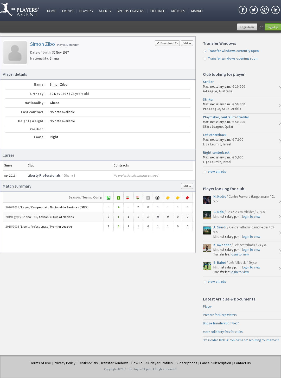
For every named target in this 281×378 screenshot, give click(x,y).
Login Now (247, 27)
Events (67, 11)
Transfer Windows (115, 363)
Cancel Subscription (215, 363)
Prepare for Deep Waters (220, 315)
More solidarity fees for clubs (222, 332)
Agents (105, 11)
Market (197, 11)
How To (137, 363)
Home (51, 11)
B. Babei (220, 262)
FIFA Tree (157, 11)
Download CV (167, 43)
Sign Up (272, 27)
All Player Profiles (159, 363)
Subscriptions (186, 363)
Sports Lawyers (130, 11)
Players (86, 11)
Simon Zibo (42, 44)
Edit (187, 43)
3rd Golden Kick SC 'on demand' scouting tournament (241, 340)
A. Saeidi (220, 227)
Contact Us (242, 363)
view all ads (217, 171)
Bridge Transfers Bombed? (221, 323)
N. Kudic (220, 196)
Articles (178, 11)
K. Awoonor (222, 245)
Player (207, 306)
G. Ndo (219, 212)
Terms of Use (40, 363)
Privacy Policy (64, 363)
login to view (251, 216)
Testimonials (88, 363)
